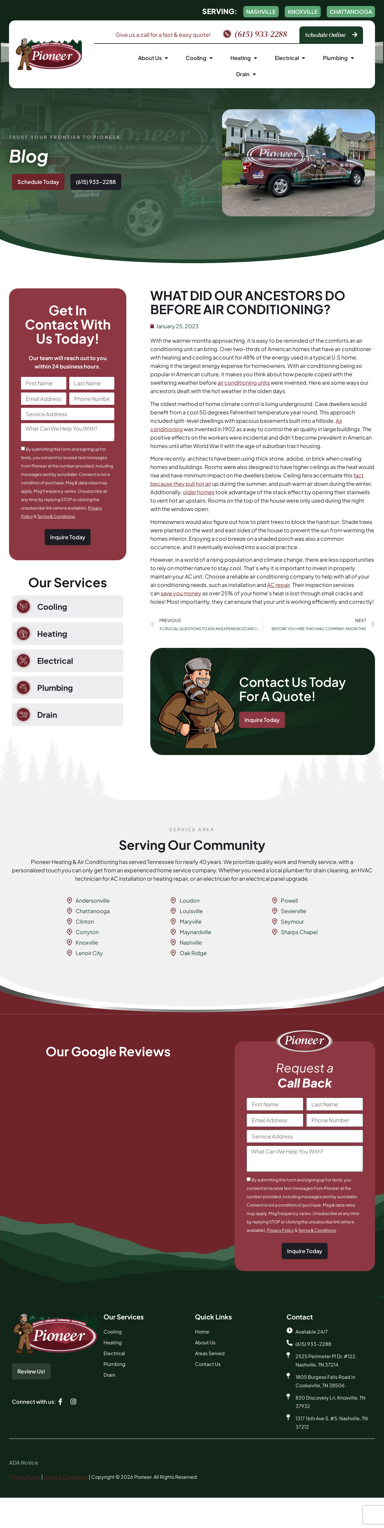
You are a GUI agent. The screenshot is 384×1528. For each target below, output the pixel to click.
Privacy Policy (280, 1230)
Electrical (290, 58)
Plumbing (338, 58)
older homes (198, 492)
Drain (246, 74)
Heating (243, 58)
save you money (180, 593)
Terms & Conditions (56, 516)
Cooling (199, 58)
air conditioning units (244, 382)
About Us (153, 58)
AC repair (278, 584)
